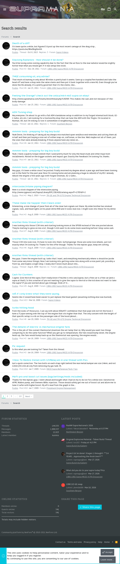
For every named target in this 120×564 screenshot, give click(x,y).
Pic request (18, 346)
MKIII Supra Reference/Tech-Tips (62, 369)
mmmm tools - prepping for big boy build (36, 131)
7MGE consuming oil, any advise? (31, 76)
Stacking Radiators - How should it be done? (37, 59)
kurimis (55, 435)
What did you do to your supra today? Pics (85, 470)
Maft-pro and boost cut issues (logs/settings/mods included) (47, 376)
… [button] (15, 396)
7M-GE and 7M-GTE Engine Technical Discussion (68, 195)
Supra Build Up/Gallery (76, 446)
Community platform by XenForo (29, 532)
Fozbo (15, 52)
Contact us (60, 542)
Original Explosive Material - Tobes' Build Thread (89, 439)
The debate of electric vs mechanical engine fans (41, 326)
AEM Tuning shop (22, 112)
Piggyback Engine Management (61, 388)
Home (107, 542)
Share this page (90, 507)
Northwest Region (74, 432)
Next (27, 396)
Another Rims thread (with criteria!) (32, 222)
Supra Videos (62, 52)
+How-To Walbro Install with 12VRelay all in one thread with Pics (50, 359)
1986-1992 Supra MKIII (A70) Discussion (66, 69)
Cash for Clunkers (22, 274)
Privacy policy (90, 542)
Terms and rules (74, 542)
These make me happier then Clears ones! (36, 202)
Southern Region (64, 124)
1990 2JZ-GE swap (74, 484)
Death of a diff (21, 43)
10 (20, 396)
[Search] (115, 9)
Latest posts (70, 418)
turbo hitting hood (23, 307)
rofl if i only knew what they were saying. (36, 293)
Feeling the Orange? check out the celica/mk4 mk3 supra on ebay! (50, 95)
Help (100, 542)
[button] (5, 9)
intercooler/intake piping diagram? (32, 186)
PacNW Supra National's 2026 (79, 425)
